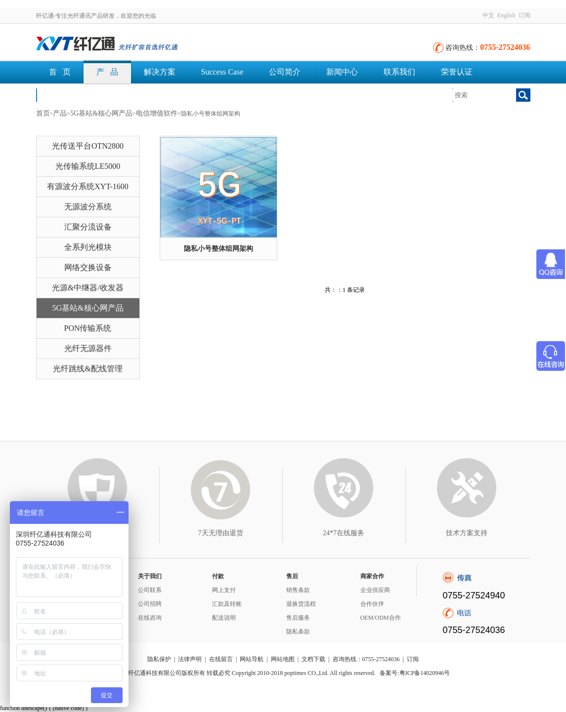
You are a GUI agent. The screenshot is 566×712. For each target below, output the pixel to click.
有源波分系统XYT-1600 (88, 186)
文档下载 (65, 94)
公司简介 (285, 72)
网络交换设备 (88, 267)
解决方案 (159, 72)
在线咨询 (150, 617)
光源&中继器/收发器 (88, 287)
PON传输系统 (87, 328)
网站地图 (283, 659)
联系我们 (399, 72)
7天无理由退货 (220, 533)
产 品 (107, 72)
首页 (43, 113)
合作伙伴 (372, 603)
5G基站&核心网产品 (101, 113)
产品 (60, 113)
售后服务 (298, 617)
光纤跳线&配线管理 (87, 368)
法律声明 (190, 659)
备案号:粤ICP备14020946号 (415, 673)
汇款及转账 (227, 603)
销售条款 (298, 590)
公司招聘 (150, 603)
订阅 (524, 15)
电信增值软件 (156, 113)
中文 (488, 15)
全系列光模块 (88, 247)
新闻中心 (342, 72)
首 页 (60, 72)
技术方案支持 (466, 533)
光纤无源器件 (88, 348)
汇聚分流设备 (88, 227)
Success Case (222, 72)
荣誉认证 (457, 72)
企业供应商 (375, 590)
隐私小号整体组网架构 (218, 248)
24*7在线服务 (343, 533)
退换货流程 (301, 603)
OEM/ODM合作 (380, 617)
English (506, 15)
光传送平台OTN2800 (88, 146)
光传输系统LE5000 (88, 166)
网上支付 (224, 590)
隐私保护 (159, 659)
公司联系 (150, 590)
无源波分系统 (88, 206)
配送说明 (224, 617)
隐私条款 (298, 631)
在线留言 (221, 659)
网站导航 (251, 659)
